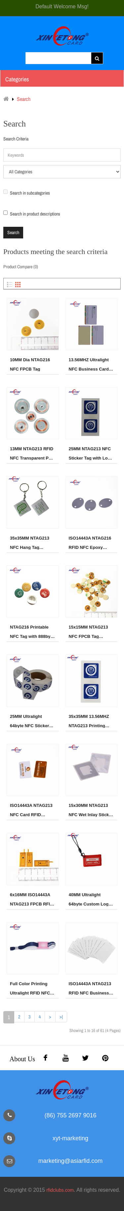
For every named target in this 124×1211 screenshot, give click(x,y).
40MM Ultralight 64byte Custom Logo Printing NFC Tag (90, 899)
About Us (22, 1059)
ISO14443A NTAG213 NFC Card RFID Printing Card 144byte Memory (32, 810)
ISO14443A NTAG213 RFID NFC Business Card (90, 988)
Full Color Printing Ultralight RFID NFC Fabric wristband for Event (30, 988)
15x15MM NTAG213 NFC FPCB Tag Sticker (88, 632)
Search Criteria (15, 139)
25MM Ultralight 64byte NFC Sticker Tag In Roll (29, 721)
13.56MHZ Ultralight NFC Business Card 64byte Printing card (89, 364)
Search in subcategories (26, 193)
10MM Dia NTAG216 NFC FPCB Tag (30, 364)
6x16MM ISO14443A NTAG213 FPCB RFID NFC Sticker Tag (31, 899)
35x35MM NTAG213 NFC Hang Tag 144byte (29, 543)
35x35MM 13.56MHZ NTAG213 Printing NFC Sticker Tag (89, 721)
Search (23, 99)
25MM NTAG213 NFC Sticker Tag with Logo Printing (91, 453)
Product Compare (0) (20, 267)
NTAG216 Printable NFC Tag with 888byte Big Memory (32, 632)
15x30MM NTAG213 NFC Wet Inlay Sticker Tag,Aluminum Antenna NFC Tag (91, 810)
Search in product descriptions (31, 214)
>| (61, 1017)
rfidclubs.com (60, 1190)
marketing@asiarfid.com (70, 1161)
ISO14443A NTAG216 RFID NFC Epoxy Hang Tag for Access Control (90, 543)
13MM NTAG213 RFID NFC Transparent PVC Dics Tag (32, 453)
